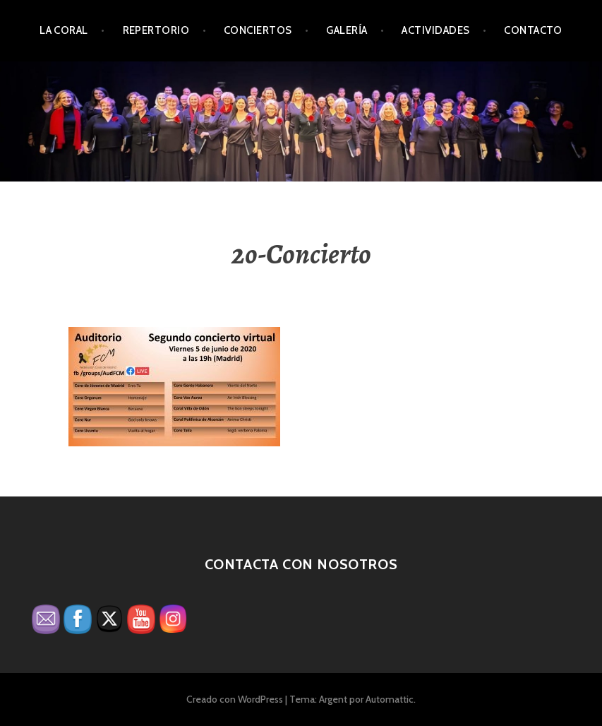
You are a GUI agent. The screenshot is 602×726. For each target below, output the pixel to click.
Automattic (390, 699)
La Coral (64, 30)
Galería (346, 30)
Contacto (533, 30)
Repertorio (156, 30)
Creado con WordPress (234, 699)
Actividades (435, 30)
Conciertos (258, 30)
